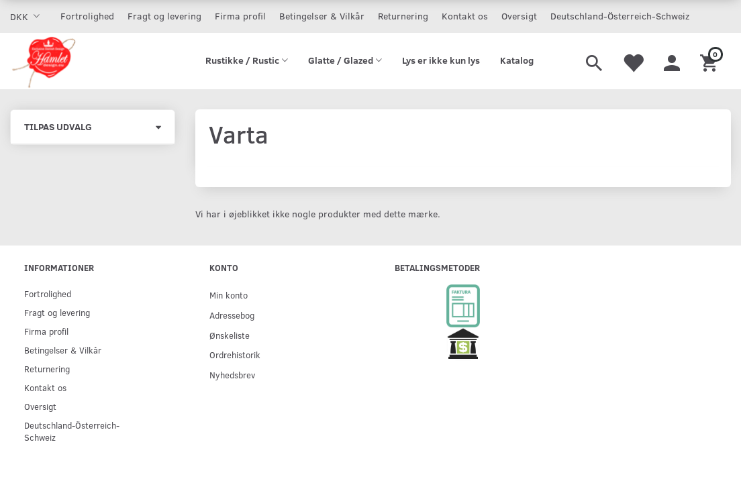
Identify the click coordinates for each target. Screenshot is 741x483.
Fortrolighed (87, 15)
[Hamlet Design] (43, 61)
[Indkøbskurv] (710, 61)
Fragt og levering (164, 15)
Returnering (403, 15)
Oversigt (519, 15)
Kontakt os (465, 15)
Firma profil (240, 15)
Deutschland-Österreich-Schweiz (619, 15)
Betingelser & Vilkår (321, 15)
